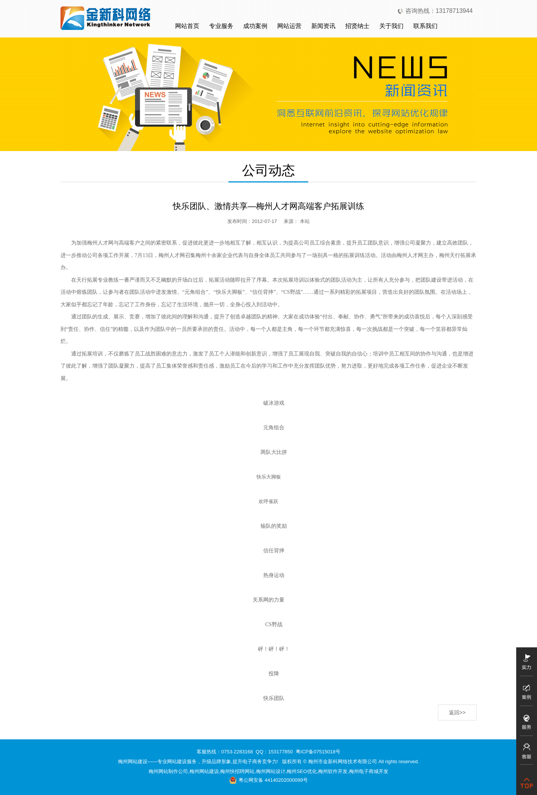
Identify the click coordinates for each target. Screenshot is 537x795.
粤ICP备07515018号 (318, 751)
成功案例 (255, 26)
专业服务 (221, 26)
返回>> (457, 712)
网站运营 (289, 26)
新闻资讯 (323, 26)
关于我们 (391, 26)
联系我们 (425, 26)
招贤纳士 (357, 26)
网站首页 (187, 26)
